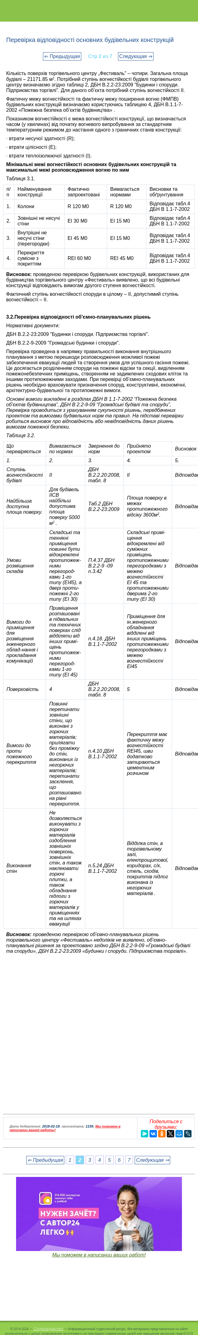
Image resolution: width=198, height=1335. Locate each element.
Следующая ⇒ (135, 56)
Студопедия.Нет (48, 1328)
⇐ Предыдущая (62, 56)
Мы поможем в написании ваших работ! (99, 1255)
